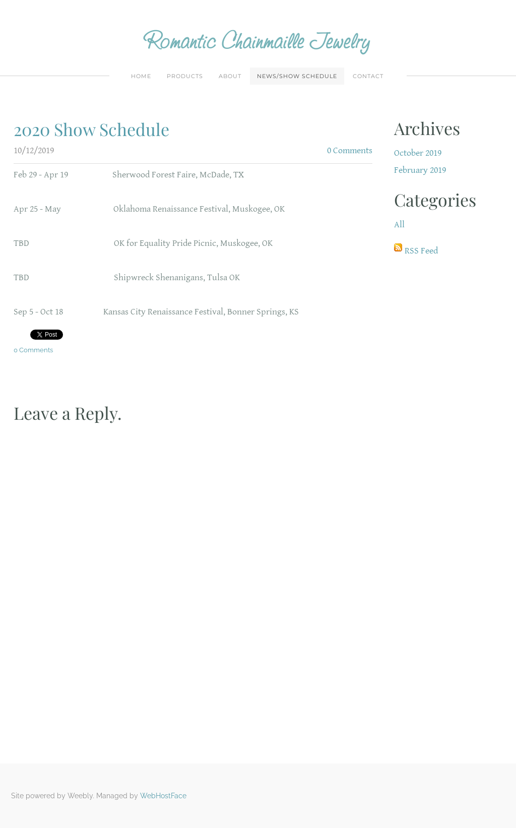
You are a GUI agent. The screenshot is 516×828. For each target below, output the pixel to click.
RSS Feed (421, 250)
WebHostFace (163, 796)
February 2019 (420, 170)
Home (141, 76)
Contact (368, 76)
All (399, 224)
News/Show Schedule (297, 76)
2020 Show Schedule (91, 129)
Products (185, 76)
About (230, 76)
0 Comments (349, 150)
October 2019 (417, 153)
